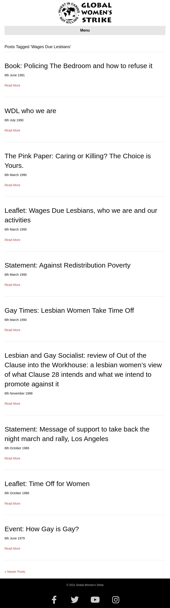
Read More (12, 85)
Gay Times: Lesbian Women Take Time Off (69, 310)
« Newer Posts (15, 571)
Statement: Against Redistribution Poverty (68, 265)
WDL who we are (30, 110)
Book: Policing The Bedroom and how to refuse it (78, 65)
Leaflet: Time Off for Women (47, 483)
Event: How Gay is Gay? (42, 529)
